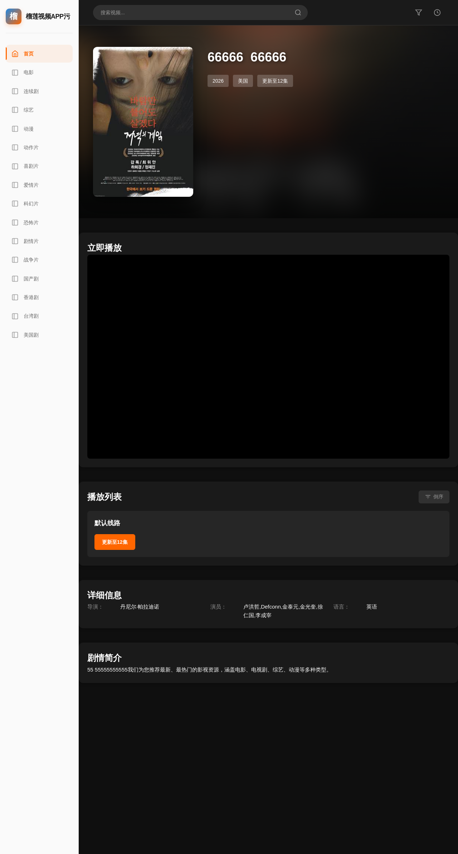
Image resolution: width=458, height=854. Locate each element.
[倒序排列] (434, 497)
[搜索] (298, 12)
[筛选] (418, 12)
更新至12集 (115, 542)
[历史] (437, 12)
